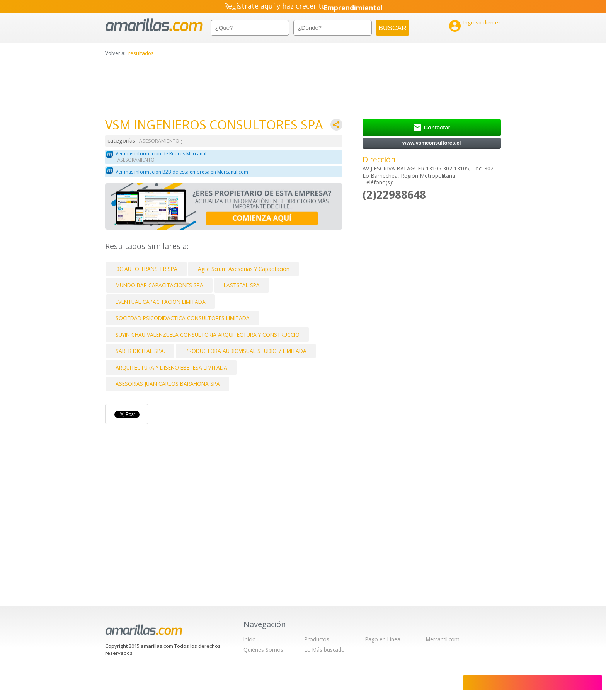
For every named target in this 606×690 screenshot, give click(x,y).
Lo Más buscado (325, 649)
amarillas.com (154, 25)
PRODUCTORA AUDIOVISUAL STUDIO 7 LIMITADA (246, 350)
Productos (317, 639)
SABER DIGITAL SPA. (140, 350)
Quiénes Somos (263, 649)
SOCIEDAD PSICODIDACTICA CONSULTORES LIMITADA (183, 318)
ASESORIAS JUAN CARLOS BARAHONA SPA (168, 383)
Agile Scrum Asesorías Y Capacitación (243, 269)
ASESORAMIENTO (159, 141)
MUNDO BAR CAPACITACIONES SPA (159, 285)
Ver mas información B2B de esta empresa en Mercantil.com (182, 172)
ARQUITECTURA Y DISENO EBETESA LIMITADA (171, 367)
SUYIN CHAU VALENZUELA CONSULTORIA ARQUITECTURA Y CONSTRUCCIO (208, 334)
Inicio (249, 639)
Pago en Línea (382, 639)
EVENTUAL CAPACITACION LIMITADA (161, 301)
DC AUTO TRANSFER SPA (146, 269)
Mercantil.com (443, 639)
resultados (141, 52)
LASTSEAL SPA (242, 285)
